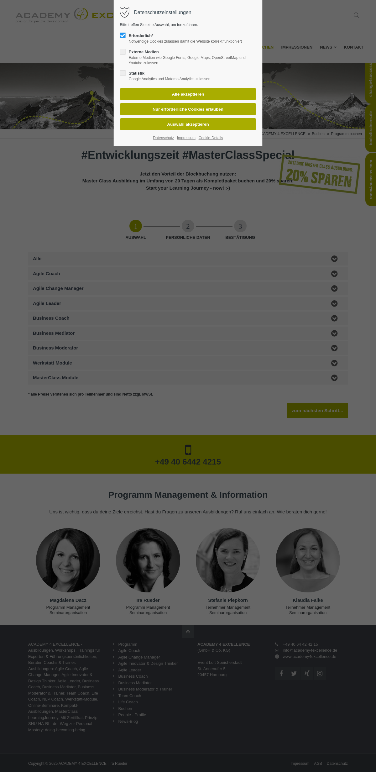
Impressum (186, 138)
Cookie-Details (211, 138)
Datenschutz (163, 138)
